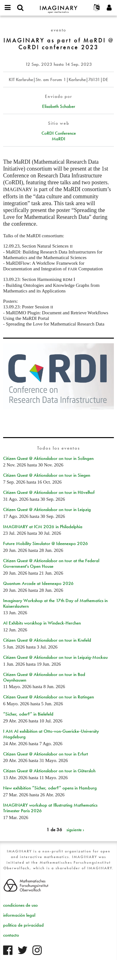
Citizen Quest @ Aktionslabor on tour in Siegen (46, 475)
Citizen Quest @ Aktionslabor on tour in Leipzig (47, 509)
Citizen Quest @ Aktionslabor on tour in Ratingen (48, 697)
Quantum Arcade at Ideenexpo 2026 (38, 583)
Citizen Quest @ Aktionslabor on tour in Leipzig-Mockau (55, 657)
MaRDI (58, 139)
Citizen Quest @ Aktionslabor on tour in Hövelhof (49, 492)
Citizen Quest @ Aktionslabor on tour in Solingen (48, 458)
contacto (11, 935)
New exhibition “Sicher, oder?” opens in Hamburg (50, 788)
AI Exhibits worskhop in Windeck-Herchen (42, 623)
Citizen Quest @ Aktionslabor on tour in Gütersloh (49, 771)
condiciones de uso (20, 905)
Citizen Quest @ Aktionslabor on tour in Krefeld (47, 640)
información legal (19, 915)
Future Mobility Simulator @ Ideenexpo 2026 (45, 543)
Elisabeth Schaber (58, 106)
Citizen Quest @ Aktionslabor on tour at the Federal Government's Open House (51, 563)
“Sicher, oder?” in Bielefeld (28, 714)
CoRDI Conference (58, 133)
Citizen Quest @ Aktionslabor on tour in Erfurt (45, 754)
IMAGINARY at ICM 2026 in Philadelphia (42, 526)
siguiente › (75, 829)
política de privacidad (23, 925)
